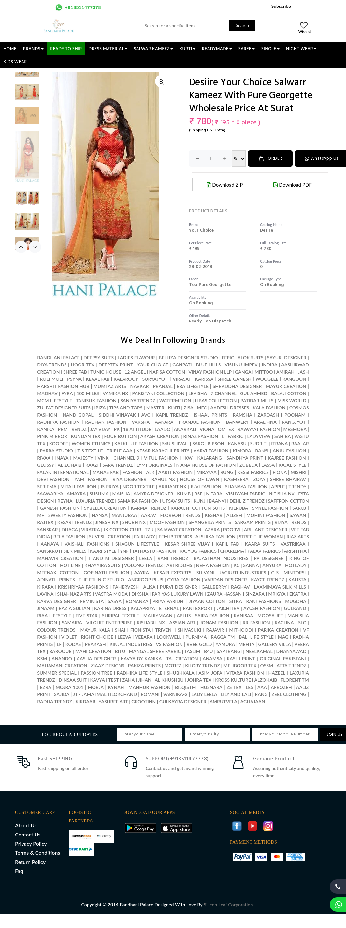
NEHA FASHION (213, 565)
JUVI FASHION (205, 486)
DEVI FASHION (53, 479)
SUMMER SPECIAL (56, 673)
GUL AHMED (253, 393)
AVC (145, 415)
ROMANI (150, 694)
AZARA (212, 529)
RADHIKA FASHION (58, 422)
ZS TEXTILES (239, 687)
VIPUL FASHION (161, 458)
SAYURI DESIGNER (286, 357)
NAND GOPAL (78, 415)
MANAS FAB (105, 472)
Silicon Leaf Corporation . (229, 904)
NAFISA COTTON (167, 372)
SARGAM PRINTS (253, 522)
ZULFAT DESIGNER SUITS (64, 407)
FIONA (280, 472)
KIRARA (45, 587)
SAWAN (298, 515)
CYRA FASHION (183, 579)
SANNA (251, 565)
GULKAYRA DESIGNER (183, 701)
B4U (208, 651)
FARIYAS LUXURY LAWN (177, 594)
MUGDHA (295, 601)
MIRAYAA (206, 472)
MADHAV (47, 393)
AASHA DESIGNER (96, 658)
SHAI (120, 630)
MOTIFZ (172, 665)
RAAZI (92, 465)
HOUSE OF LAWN (199, 479)
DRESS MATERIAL (107, 48)
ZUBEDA (248, 465)
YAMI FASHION (91, 479)
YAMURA (225, 644)
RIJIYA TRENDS (291, 522)
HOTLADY (295, 565)
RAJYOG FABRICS (198, 551)
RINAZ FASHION (200, 436)
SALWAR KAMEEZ (153, 48)
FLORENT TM (295, 680)
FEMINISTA (92, 601)
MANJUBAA (124, 515)
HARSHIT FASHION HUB (63, 386)
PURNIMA (196, 637)
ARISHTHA (295, 551)
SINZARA (255, 594)
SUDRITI (258, 443)
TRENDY (297, 486)
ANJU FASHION (289, 450)
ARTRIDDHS (179, 565)
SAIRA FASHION (212, 615)
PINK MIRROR (52, 436)
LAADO (162, 429)
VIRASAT (182, 379)
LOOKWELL (169, 637)
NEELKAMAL (259, 651)
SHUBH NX (134, 522)
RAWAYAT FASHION (259, 429)
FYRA (67, 393)
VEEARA (143, 637)
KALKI (120, 443)
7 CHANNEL (223, 393)
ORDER (270, 158)
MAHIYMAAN (158, 615)
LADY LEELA (204, 694)
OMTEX (226, 429)
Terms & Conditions (37, 852)
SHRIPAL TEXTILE (120, 615)
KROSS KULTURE (233, 680)
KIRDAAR (85, 701)
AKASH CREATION (160, 436)
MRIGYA (276, 594)
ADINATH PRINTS (56, 579)
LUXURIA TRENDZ (95, 501)
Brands (33, 48)
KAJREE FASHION (287, 458)
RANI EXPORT (197, 608)
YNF (124, 551)
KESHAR (213, 515)
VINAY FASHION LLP (209, 372)
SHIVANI (205, 572)
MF (40, 515)
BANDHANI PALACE (58, 357)
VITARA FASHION (245, 673)
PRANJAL (162, 386)
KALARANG (209, 458)
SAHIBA (282, 436)
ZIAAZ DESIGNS (107, 665)
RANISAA (243, 615)
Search (242, 25)
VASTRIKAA (293, 544)
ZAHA (129, 680)
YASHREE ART (113, 701)
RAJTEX (45, 522)
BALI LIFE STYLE (256, 637)
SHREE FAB (75, 372)
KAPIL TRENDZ (172, 415)
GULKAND (295, 608)
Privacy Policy (31, 843)
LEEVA (124, 637)
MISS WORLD (291, 400)
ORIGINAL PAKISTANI (283, 658)
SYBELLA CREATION (105, 508)
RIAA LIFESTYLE (54, 615)
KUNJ (200, 501)
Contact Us (27, 834)
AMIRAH (285, 372)
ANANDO (62, 658)
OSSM (266, 665)
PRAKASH (95, 644)
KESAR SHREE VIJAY (187, 544)
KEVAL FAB (97, 379)
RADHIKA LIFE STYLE (140, 673)
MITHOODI (241, 630)
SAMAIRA (72, 622)
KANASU (237, 443)
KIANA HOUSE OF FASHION (206, 465)
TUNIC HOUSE (105, 372)
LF (59, 644)
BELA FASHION (69, 536)
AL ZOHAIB (69, 465)
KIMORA (242, 450)
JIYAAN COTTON (207, 601)
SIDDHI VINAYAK (117, 415)
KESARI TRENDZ (74, 522)
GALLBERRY (213, 587)
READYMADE (217, 48)
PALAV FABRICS (264, 551)
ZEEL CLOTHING (289, 694)
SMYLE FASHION (270, 508)
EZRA (45, 687)
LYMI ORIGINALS (154, 465)
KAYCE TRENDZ (267, 579)
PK (117, 429)
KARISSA (204, 379)
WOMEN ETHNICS (91, 443)
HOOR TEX (82, 364)
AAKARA (164, 422)
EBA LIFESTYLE (193, 386)
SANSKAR (47, 529)
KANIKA (45, 429)
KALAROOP (126, 379)
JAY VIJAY (100, 429)
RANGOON (294, 379)
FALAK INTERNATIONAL (62, 472)
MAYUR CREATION (286, 386)
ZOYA (259, 479)
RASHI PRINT (241, 658)
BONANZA (137, 601)
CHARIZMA (232, 551)
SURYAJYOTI (155, 379)
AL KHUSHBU (169, 680)
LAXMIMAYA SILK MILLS (280, 587)
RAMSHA (242, 415)
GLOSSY (45, 465)
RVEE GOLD (199, 644)
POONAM (295, 415)
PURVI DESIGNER (178, 587)
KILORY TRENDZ (202, 665)
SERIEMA (46, 486)
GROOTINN (143, 701)
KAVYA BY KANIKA (141, 658)
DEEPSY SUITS (98, 357)
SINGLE (270, 48)
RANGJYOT (294, 422)
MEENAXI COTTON (58, 572)
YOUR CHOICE (152, 364)
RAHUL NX (163, 479)
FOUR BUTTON (120, 436)
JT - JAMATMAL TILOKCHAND (105, 694)
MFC (202, 407)
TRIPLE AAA (119, 450)
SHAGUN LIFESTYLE (137, 544)
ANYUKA (271, 565)
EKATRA (298, 594)
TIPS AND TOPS (125, 407)
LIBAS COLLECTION (216, 400)
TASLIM (192, 651)
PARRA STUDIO (56, 450)
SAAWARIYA (50, 493)
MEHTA (246, 644)
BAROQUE (60, 651)
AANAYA (50, 544)
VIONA (207, 429)
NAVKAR (139, 386)
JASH (303, 372)
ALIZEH (234, 515)
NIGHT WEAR (301, 48)
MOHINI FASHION (265, 515)
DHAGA (70, 529)
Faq (19, 871)
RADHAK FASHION (105, 422)
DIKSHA (139, 594)
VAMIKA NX (115, 393)
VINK (103, 458)
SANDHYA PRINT (244, 458)
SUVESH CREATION (109, 536)
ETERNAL (169, 608)
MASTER (155, 407)
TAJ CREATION (182, 658)
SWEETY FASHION (68, 515)
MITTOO (264, 372)
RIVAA (43, 458)
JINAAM (45, 608)
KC (236, 565)
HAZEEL (276, 673)
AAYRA (141, 572)
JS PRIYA (109, 486)
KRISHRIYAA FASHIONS (83, 587)
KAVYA (97, 680)
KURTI (187, 48)
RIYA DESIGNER (129, 479)
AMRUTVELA (223, 701)
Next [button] (35, 247)
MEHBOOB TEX (240, 665)
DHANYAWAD (291, 651)
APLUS (184, 615)
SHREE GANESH (234, 379)
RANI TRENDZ (173, 558)
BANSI (261, 450)
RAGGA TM (223, 637)
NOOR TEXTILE (139, 486)
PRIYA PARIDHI (168, 601)
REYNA (64, 501)
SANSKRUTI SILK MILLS (61, 551)
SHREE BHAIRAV (288, 479)
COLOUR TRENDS (56, 630)
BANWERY (237, 422)
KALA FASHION (269, 407)
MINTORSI (295, 572)
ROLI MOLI (51, 379)
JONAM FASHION (219, 622)
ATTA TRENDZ (292, 665)
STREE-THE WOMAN (261, 536)
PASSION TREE (97, 673)
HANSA (100, 515)
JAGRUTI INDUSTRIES (242, 572)
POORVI (231, 529)
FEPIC (228, 357)
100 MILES (88, 393)
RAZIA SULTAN (74, 608)
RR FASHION (256, 622)
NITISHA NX (282, 493)
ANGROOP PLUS (145, 579)
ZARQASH (268, 415)
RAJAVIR (215, 630)
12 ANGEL (135, 372)
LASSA (268, 465)
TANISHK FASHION (96, 400)
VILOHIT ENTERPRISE (109, 622)
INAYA (61, 458)
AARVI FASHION (211, 450)
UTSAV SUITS (176, 501)
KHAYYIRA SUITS (102, 565)
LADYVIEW (259, 436)
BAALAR (300, 443)
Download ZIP (225, 185)
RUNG (226, 472)
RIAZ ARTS (297, 536)
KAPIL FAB (227, 544)
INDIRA (269, 364)
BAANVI (217, 501)
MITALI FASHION (78, 486)
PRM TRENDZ (72, 429)
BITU (120, 651)
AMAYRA (76, 493)
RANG (261, 694)
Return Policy (30, 862)
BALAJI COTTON (288, 393)
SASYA (115, 601)
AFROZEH (281, 687)
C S (275, 572)
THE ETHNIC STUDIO (101, 579)
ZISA (188, 407)
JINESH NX (107, 522)
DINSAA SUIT (72, 680)
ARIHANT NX (172, 486)
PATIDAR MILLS (256, 400)
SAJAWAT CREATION (179, 529)
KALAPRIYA (143, 608)
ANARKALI (185, 429)
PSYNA (74, 379)
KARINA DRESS (110, 608)
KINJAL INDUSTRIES (130, 644)
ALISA (149, 587)
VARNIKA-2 (175, 694)
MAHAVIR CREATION (60, 558)
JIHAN (145, 680)
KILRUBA (238, 508)
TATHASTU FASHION (154, 551)
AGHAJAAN (252, 701)
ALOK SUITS (250, 357)
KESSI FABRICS (253, 472)
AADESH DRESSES (229, 407)
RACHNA (284, 622)
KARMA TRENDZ (148, 508)
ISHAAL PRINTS (210, 415)
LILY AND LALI (236, 694)
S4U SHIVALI (175, 443)
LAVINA (45, 594)
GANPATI (182, 364)
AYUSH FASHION (261, 608)
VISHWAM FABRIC (245, 493)
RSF (198, 493)
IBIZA (100, 407)
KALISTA (297, 579)
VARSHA (141, 422)
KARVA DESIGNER (56, 601)
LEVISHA (197, 393)
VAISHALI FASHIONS (87, 544)
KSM (42, 658)
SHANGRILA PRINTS (210, 522)
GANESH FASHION (60, 508)
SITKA (235, 601)
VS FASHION (169, 644)
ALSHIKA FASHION (215, 536)
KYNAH (116, 687)
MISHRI (298, 472)
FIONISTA (140, 630)
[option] (27, 71)
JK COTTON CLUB (122, 529)
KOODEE (58, 443)
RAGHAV (240, 587)
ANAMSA (212, 658)
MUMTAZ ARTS (110, 386)
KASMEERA (236, 479)
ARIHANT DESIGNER (266, 529)
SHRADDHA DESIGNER (237, 386)
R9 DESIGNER (269, 558)
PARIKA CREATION (278, 630)
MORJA (95, 687)
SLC (302, 622)
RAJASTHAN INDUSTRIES (221, 558)
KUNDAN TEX (85, 436)
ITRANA (279, 443)
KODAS (73, 644)
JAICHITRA (228, 608)
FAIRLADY (144, 536)
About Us (25, 825)
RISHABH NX (151, 622)
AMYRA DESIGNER (153, 493)
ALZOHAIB (265, 680)
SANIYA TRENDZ (137, 400)
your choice (201, 230)
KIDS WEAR (15, 61)
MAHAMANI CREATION (62, 665)
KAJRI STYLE (103, 551)
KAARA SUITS (260, 544)
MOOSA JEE (270, 615)
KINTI (174, 407)
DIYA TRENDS (51, 364)
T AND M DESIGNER (111, 558)
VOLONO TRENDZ (143, 565)
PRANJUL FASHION (200, 422)
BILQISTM (185, 687)
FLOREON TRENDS (180, 515)
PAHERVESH (125, 587)
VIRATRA (90, 529)
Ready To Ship (66, 48)
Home (10, 48)
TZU (149, 529)
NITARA (214, 493)
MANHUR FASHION (149, 687)
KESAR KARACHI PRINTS (163, 450)
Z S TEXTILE (90, 450)
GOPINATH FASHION (106, 572)
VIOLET (69, 637)
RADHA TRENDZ (54, 701)
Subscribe (281, 6)
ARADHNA (265, 422)
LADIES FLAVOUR (136, 357)
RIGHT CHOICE (97, 637)
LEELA (145, 558)
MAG (283, 637)
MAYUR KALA (95, 630)
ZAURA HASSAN (224, 594)
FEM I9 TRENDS (175, 536)
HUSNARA (211, 687)
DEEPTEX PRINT (115, 364)
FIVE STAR (87, 615)
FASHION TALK (138, 472)
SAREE (246, 48)
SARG (198, 443)
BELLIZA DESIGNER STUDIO (188, 357)
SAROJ (299, 508)
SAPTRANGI (229, 651)
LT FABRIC (232, 436)
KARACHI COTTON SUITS (197, 508)
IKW (188, 458)
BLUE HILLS (208, 364)
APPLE (278, 486)
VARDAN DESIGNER (225, 579)
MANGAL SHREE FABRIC (155, 651)
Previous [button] (21, 247)
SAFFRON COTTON (288, 501)
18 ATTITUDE (137, 429)
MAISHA (121, 493)
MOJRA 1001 (69, 687)
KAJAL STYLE (292, 465)
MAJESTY (83, 458)
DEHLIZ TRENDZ (246, 501)
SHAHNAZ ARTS (74, 594)
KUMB (184, 493)
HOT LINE (70, 565)
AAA (262, 687)
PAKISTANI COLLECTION (158, 393)
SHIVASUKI (189, 630)
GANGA (243, 372)
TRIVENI (164, 630)
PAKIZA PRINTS (145, 665)
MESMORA (294, 429)
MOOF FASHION (167, 522)
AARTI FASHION (175, 472)
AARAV (148, 515)
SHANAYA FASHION (246, 486)
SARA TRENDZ (117, 465)
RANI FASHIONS (263, 601)
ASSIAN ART (182, 622)
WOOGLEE (267, 379)
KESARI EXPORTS (172, 572)
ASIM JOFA (210, 673)
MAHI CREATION (93, 651)
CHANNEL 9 (126, 458)
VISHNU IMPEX (241, 364)
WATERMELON (175, 400)
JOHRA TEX (199, 680)
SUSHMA (98, 493)
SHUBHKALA (180, 673)
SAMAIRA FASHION (138, 501)
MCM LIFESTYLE (54, 400)
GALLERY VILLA (274, 644)
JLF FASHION (145, 443)
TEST (113, 680)
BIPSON (216, 443)
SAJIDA (61, 694)
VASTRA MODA (111, 594)
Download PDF (292, 185)
